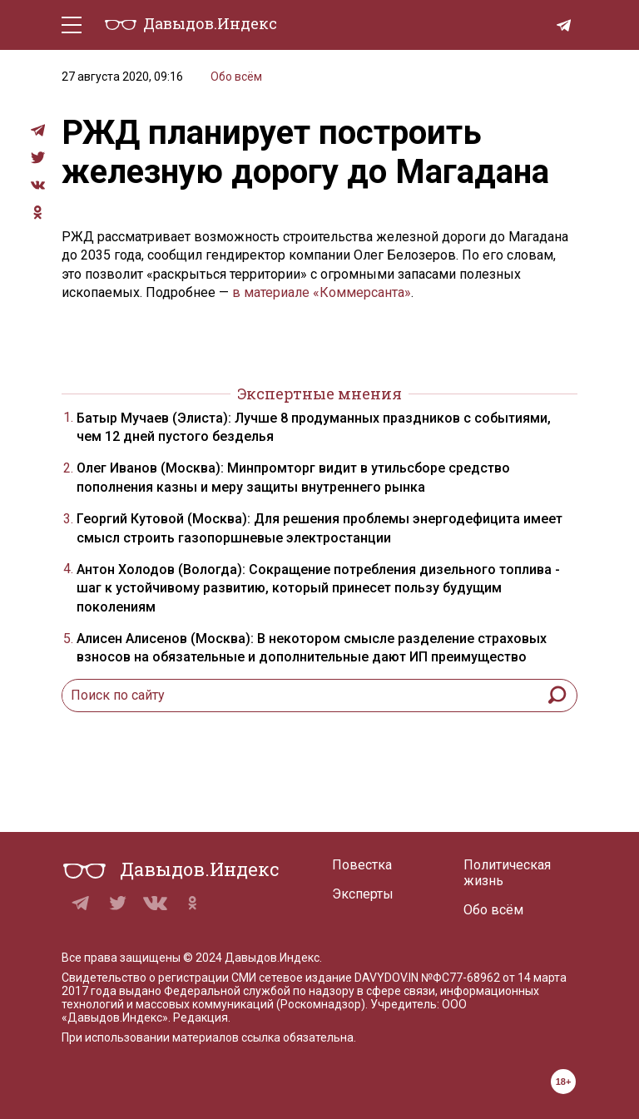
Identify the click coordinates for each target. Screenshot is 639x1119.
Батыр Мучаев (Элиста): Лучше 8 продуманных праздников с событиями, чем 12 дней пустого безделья (314, 427)
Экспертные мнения (319, 394)
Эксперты (363, 894)
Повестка (362, 865)
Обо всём (236, 76)
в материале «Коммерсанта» (321, 292)
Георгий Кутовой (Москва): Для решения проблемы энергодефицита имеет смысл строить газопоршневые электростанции (319, 528)
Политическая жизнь (507, 873)
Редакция (200, 1017)
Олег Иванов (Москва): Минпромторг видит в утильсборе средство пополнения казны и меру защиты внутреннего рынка (293, 477)
